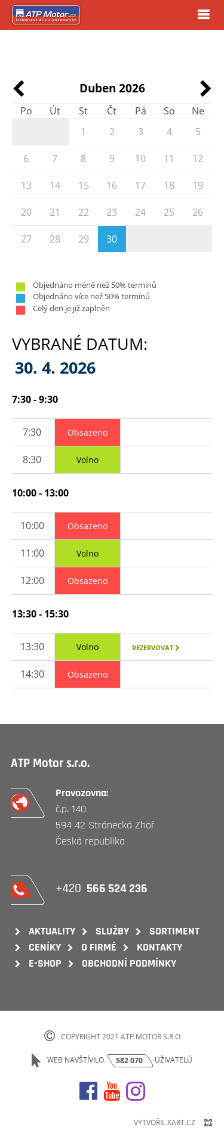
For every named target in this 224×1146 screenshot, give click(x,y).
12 (197, 158)
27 (26, 239)
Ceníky (45, 947)
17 (140, 185)
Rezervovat (156, 647)
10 (140, 158)
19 (197, 185)
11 (169, 158)
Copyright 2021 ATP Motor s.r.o (120, 1037)
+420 (103, 888)
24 (140, 212)
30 (111, 239)
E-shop (45, 963)
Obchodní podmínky (129, 963)
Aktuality (52, 931)
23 (111, 212)
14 (55, 185)
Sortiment (174, 931)
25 (169, 212)
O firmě (98, 947)
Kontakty (159, 947)
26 (197, 212)
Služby (112, 931)
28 (55, 239)
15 (83, 185)
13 (26, 185)
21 (55, 212)
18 (169, 185)
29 (83, 239)
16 (111, 185)
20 (26, 212)
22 (83, 212)
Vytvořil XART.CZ (164, 1122)
